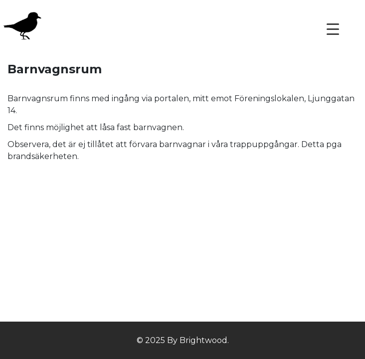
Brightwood (202, 340)
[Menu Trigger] (333, 28)
